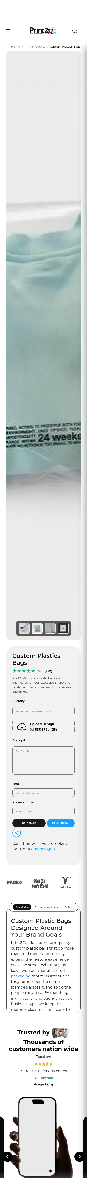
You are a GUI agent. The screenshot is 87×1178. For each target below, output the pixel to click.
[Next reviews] (79, 680)
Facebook (18, 1114)
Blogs (15, 1000)
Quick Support (60, 346)
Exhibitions (20, 1027)
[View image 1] (24, 151)
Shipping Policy (23, 1091)
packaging (21, 499)
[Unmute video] (51, 694)
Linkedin (17, 1122)
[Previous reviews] (7, 680)
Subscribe (62, 876)
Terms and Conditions (28, 1074)
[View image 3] (50, 151)
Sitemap (17, 1049)
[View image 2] (37, 151)
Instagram (18, 1105)
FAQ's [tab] (68, 430)
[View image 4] (63, 151)
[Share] (16, 356)
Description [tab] (22, 430)
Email (16, 307)
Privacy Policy (22, 1065)
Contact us (20, 992)
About (15, 983)
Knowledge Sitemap (26, 1057)
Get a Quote (29, 346)
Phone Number (23, 325)
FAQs (15, 1018)
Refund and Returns (27, 1082)
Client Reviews (23, 1036)
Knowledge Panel (25, 1009)
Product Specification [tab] (46, 430)
